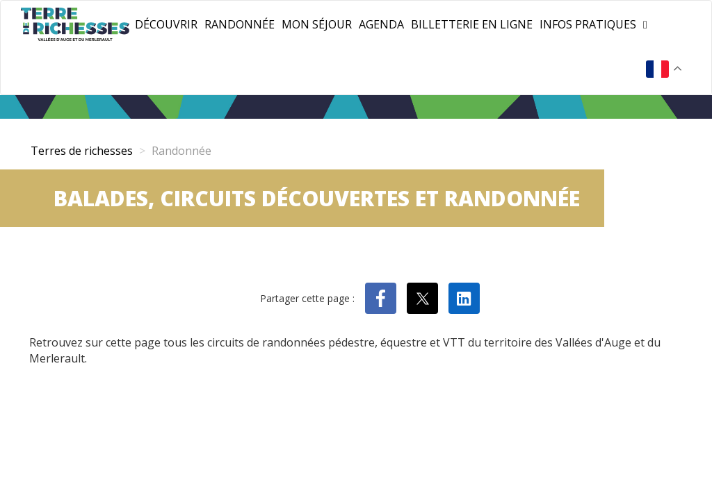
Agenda (381, 24)
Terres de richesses (82, 150)
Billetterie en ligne (472, 24)
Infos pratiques (588, 24)
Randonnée (239, 24)
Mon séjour (317, 24)
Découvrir (166, 24)
